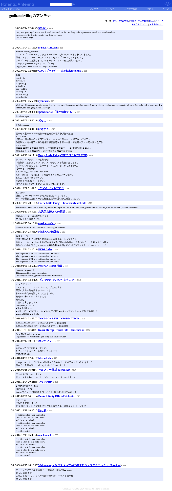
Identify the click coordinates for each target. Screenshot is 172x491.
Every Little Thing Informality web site (62, 203)
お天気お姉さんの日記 (51, 211)
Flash (151, 21)
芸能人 (133, 21)
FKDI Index (45, 249)
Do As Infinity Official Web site (56, 396)
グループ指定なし (121, 21)
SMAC (42, 28)
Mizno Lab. (45, 358)
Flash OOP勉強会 (48, 231)
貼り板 (42, 410)
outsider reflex (46, 223)
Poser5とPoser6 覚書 (50, 265)
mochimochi (45, 435)
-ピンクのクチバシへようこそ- (56, 279)
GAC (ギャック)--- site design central (59, 70)
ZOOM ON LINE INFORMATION (58, 318)
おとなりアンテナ (140, 24)
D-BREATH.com (48, 47)
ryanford (43, 101)
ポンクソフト (46, 340)
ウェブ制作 (143, 21)
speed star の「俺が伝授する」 (56, 111)
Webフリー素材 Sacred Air (54, 369)
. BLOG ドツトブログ (51, 188)
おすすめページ (156, 24)
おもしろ (159, 21)
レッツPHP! (45, 381)
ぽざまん (43, 129)
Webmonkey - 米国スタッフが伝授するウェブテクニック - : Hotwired (79, 465)
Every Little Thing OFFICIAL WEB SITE (62, 155)
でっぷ (42, 120)
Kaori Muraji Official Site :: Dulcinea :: (61, 330)
